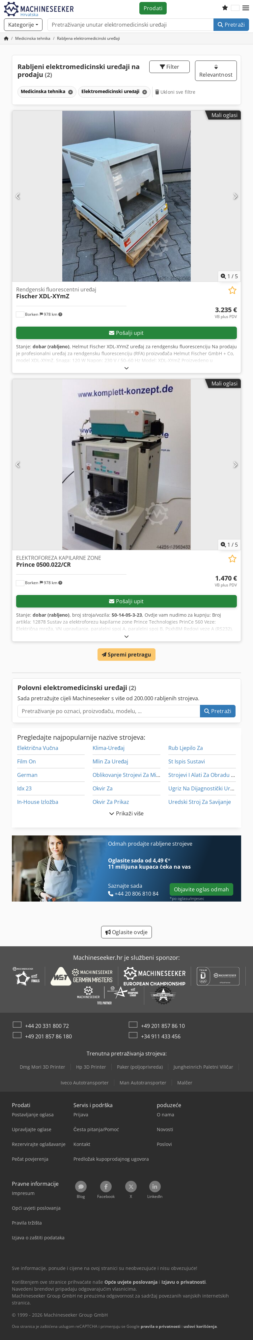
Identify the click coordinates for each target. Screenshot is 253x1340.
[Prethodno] (17, 196)
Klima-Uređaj (109, 748)
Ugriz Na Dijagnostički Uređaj (204, 788)
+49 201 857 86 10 (163, 1026)
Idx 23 (24, 788)
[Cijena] (226, 313)
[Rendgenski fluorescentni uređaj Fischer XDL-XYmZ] (126, 196)
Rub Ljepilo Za (185, 748)
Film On (26, 761)
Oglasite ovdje (126, 932)
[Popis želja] (225, 8)
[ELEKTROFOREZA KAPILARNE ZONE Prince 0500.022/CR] (126, 464)
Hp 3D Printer (91, 1067)
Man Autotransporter (143, 1082)
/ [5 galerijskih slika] (229, 276)
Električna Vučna (37, 748)
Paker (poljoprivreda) (140, 1067)
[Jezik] (235, 8)
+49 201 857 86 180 (48, 1036)
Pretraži (231, 24)
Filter (169, 66)
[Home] (32, 38)
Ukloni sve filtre (175, 92)
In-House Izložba (37, 802)
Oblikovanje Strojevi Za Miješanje (133, 775)
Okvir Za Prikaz (111, 802)
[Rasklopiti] (126, 368)
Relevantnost (216, 71)
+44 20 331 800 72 (47, 1026)
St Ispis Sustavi (186, 761)
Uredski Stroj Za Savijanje (199, 802)
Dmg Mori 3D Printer (42, 1067)
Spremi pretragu (127, 654)
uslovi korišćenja (200, 1326)
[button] (245, 8)
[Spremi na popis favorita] (232, 290)
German (27, 775)
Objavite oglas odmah (201, 889)
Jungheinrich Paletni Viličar (203, 1067)
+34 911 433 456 (161, 1036)
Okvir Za (103, 788)
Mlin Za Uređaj (110, 761)
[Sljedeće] (235, 196)
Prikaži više (126, 813)
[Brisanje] (70, 92)
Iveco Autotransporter (85, 1082)
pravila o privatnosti (161, 1326)
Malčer (184, 1082)
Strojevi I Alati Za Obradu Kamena (209, 775)
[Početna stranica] (6, 38)
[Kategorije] (23, 24)
